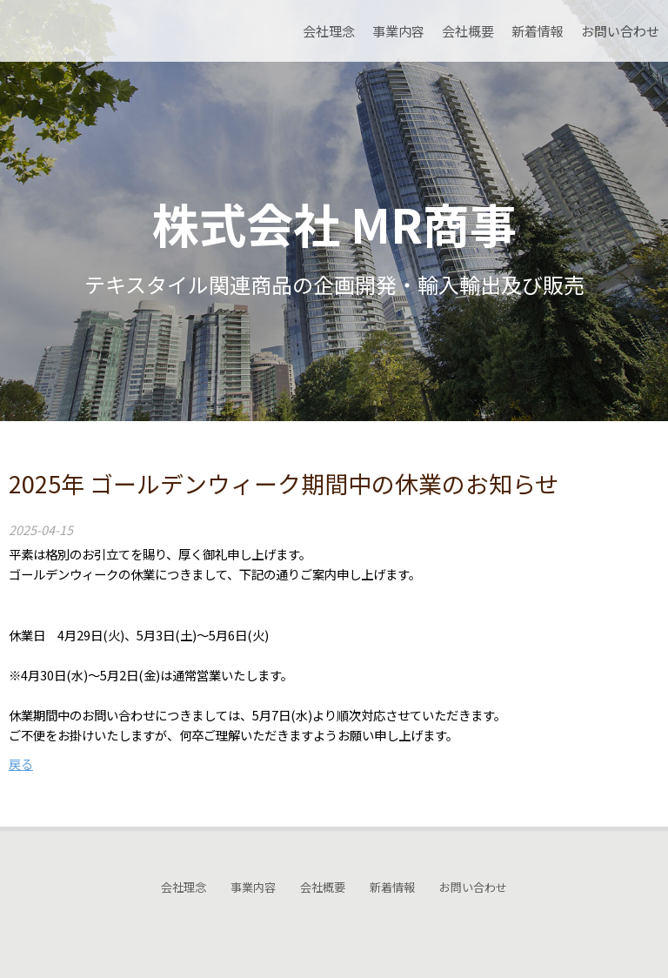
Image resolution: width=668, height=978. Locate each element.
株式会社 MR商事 (334, 223)
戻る (21, 763)
